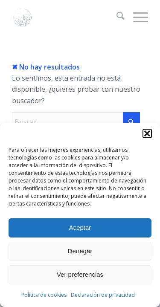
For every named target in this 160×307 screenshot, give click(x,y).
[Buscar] (116, 17)
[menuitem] (116, 17)
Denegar (80, 251)
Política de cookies (44, 294)
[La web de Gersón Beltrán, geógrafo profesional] (66, 17)
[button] (147, 133)
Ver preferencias (80, 274)
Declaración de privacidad (103, 294)
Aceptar (80, 227)
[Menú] (136, 17)
